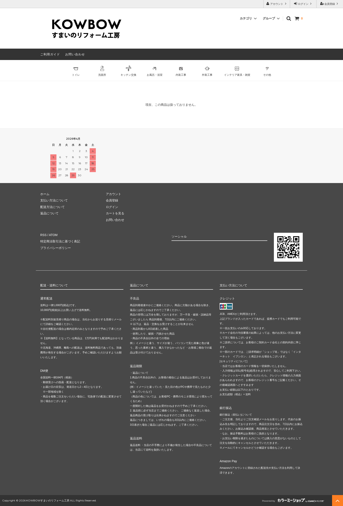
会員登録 (329, 3)
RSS (43, 235)
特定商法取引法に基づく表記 (60, 241)
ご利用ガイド (50, 54)
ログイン (303, 3)
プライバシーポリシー (55, 248)
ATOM (53, 235)
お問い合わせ (75, 54)
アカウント (277, 3)
